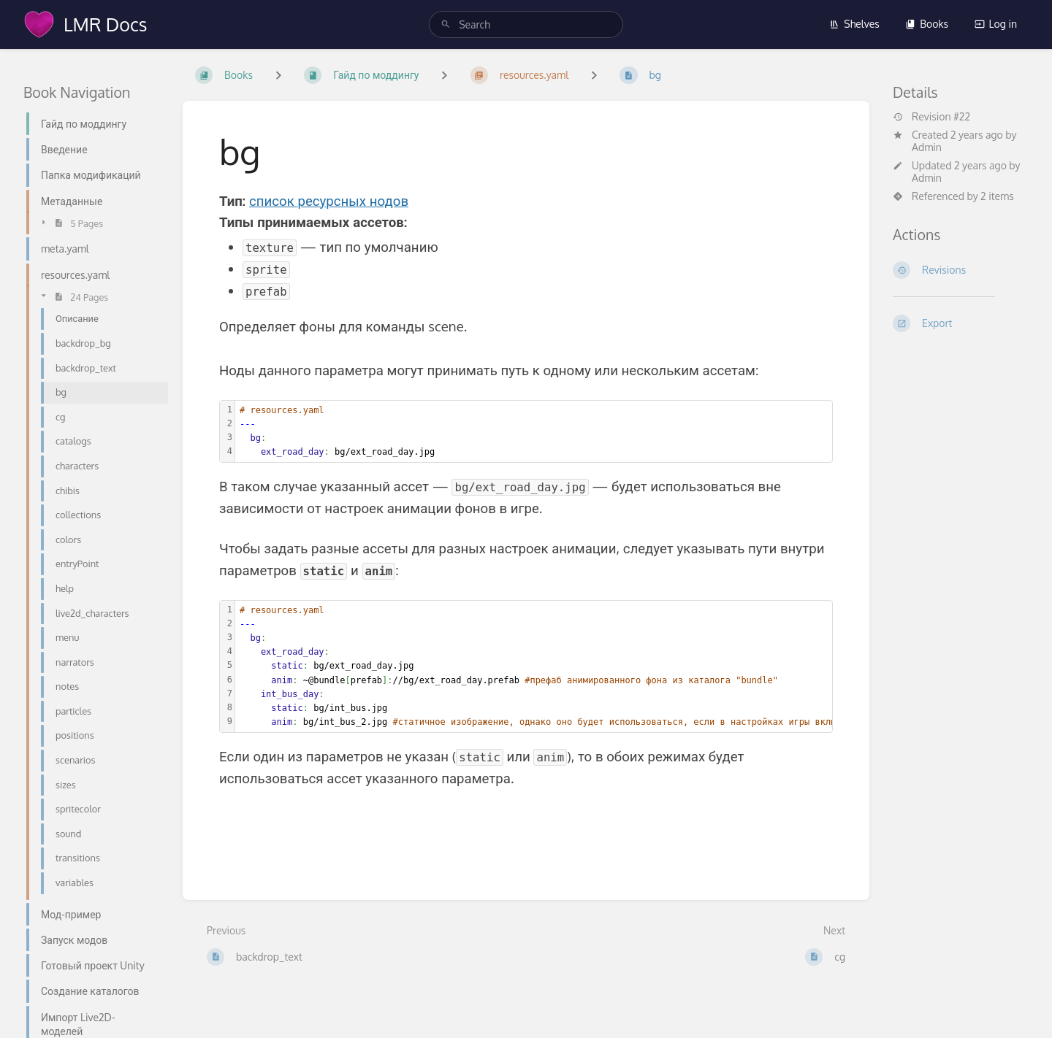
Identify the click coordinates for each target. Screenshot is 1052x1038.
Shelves (854, 24)
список (273, 200)
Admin (927, 147)
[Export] (960, 323)
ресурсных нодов (352, 200)
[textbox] (533, 432)
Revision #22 (931, 117)
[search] (526, 24)
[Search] (446, 24)
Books (926, 24)
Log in (996, 24)
